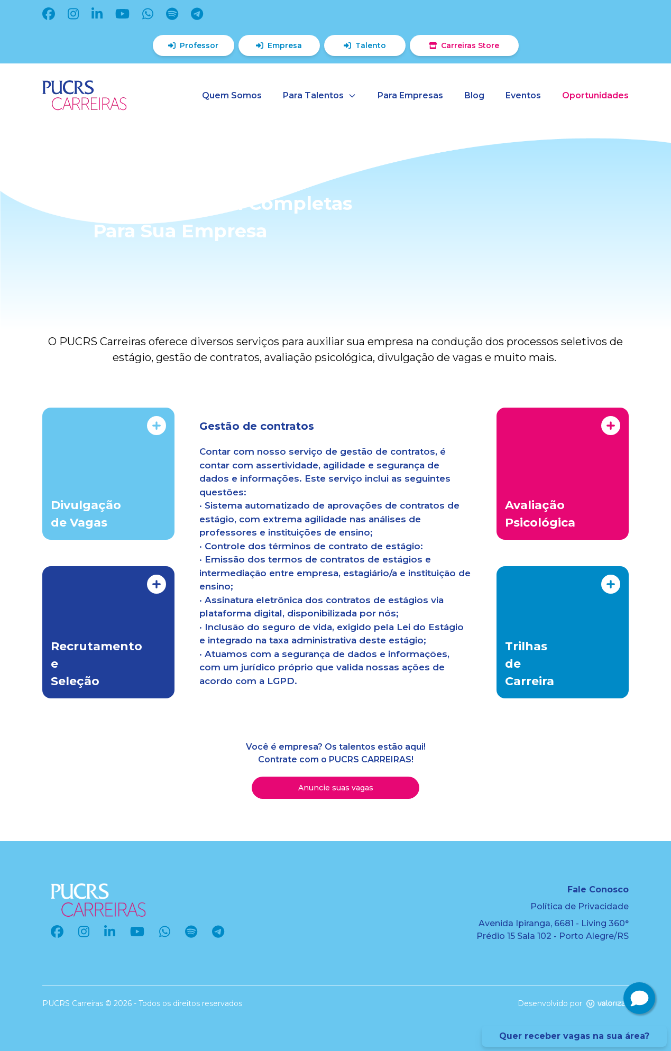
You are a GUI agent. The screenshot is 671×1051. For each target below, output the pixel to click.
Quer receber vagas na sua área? (574, 1036)
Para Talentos (319, 95)
